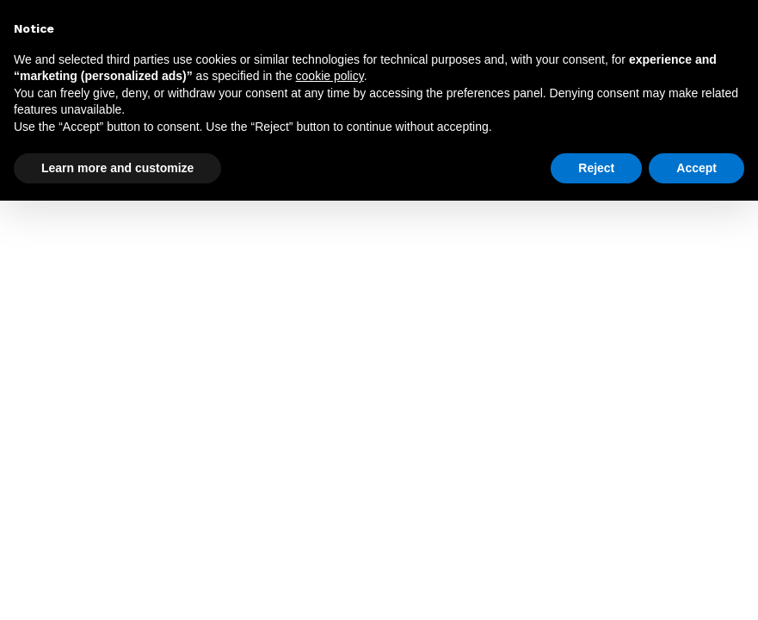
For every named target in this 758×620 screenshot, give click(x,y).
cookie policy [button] (330, 76)
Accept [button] (696, 168)
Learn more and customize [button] (117, 168)
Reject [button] (596, 168)
